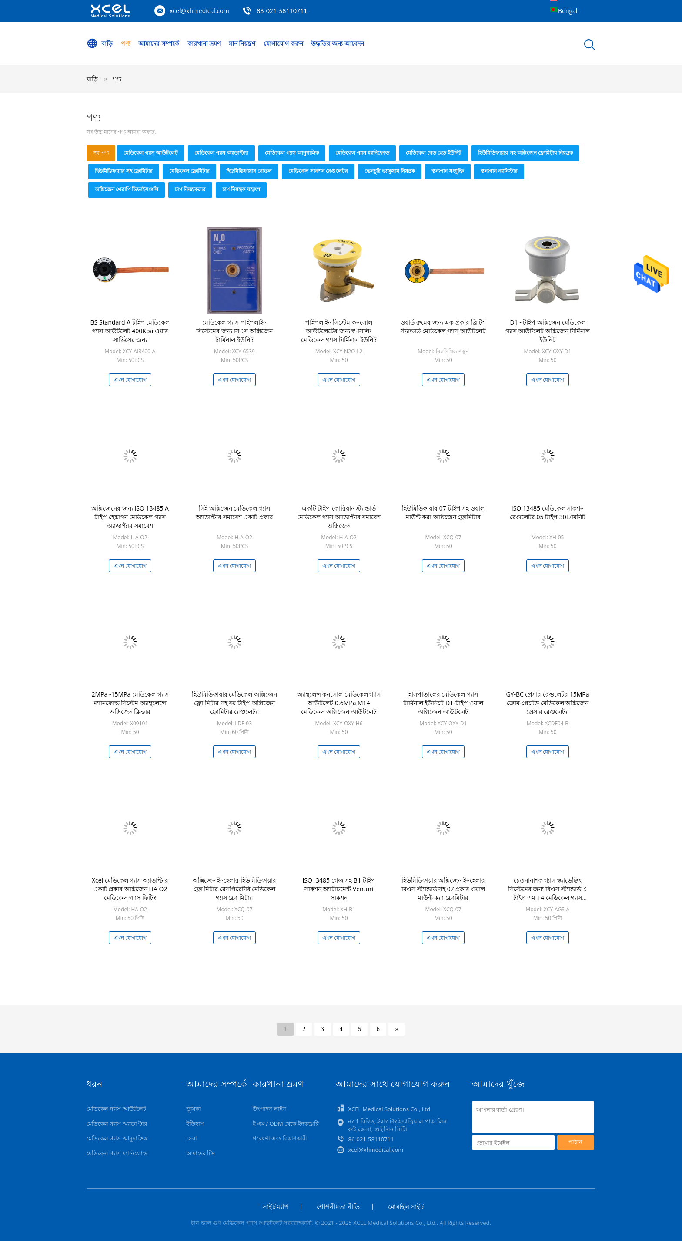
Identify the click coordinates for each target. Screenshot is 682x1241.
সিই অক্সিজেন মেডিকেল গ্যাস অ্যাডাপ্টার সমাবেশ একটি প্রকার (234, 512)
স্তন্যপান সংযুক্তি (447, 171)
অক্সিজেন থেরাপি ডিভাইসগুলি (126, 189)
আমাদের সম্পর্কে (158, 43)
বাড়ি (100, 43)
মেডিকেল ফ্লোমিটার (189, 171)
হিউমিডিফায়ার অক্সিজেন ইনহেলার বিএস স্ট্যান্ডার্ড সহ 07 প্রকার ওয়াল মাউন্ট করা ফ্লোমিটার (443, 889)
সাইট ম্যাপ (276, 1207)
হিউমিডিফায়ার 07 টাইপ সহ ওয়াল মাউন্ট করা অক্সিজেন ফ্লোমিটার (443, 512)
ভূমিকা (193, 1109)
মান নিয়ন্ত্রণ (242, 43)
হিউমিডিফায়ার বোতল (249, 171)
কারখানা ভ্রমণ (204, 43)
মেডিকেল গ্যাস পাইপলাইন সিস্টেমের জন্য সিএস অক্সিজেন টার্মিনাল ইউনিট (234, 331)
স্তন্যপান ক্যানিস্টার (499, 171)
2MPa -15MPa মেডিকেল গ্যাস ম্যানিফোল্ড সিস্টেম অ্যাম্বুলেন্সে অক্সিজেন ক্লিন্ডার (129, 703)
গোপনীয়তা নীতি (338, 1207)
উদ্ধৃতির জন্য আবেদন (337, 43)
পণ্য (125, 43)
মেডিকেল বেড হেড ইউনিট (433, 152)
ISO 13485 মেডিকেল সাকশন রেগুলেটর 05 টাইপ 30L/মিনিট (547, 512)
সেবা (191, 1138)
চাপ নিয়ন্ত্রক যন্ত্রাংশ (241, 189)
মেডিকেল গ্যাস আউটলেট (151, 152)
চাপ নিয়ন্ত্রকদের (190, 189)
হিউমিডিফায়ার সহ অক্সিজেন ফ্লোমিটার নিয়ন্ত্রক (525, 152)
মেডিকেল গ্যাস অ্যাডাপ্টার (221, 152)
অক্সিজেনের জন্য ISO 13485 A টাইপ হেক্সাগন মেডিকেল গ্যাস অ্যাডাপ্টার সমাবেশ (130, 517)
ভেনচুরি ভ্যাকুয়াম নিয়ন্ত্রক (389, 171)
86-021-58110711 (282, 10)
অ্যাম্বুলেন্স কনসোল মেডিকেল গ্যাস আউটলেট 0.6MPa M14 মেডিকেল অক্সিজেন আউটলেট (339, 703)
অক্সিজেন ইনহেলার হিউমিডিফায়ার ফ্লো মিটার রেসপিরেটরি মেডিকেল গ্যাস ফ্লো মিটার (234, 889)
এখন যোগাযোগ (130, 379)
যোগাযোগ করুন (283, 43)
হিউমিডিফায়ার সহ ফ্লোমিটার (124, 171)
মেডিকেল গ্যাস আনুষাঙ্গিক (292, 152)
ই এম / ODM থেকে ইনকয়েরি (286, 1123)
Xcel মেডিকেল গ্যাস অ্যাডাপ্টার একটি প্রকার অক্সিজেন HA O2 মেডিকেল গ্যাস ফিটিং (130, 889)
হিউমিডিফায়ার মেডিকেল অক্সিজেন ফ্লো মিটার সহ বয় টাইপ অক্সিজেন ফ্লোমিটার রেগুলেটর (234, 703)
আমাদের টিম (200, 1153)
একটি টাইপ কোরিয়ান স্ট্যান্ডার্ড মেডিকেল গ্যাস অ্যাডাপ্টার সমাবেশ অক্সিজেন (339, 517)
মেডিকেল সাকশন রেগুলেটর (318, 171)
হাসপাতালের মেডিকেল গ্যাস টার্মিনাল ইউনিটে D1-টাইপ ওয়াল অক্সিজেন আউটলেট (443, 703)
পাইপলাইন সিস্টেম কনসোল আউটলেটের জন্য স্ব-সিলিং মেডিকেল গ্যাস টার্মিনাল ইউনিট (339, 331)
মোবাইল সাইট (406, 1207)
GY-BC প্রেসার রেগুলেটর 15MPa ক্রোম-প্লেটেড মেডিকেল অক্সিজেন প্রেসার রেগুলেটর (547, 703)
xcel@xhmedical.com (199, 11)
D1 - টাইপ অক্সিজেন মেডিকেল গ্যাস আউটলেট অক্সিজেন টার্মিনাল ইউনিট (547, 331)
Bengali (568, 11)
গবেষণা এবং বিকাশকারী (280, 1138)
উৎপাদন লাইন (269, 1109)
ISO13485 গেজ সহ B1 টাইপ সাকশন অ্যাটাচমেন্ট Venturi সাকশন (338, 889)
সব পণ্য (101, 152)
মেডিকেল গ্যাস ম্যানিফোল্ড (362, 152)
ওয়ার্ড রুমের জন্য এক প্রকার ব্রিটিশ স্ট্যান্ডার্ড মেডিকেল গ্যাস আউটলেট (443, 326)
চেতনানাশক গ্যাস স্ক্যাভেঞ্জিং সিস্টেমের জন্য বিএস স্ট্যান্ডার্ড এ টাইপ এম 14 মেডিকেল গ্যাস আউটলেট (548, 893)
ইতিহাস (195, 1123)
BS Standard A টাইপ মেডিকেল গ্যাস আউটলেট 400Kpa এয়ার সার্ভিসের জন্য (130, 331)
